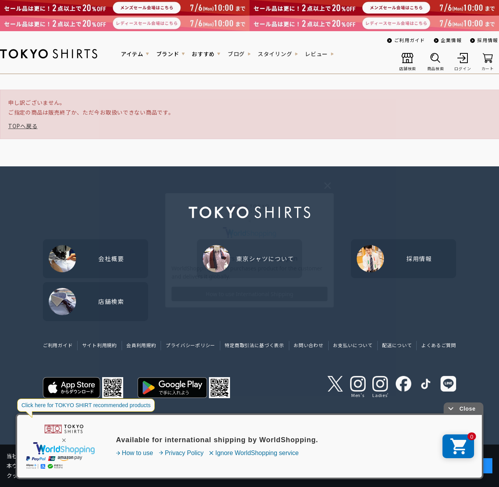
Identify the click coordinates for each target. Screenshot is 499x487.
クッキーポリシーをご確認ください (327, 475)
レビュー (316, 54)
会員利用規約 (141, 345)
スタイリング (275, 54)
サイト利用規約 (99, 345)
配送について (397, 345)
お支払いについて (353, 345)
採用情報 (487, 40)
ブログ (236, 54)
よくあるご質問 (438, 345)
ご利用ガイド (409, 40)
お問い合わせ (308, 345)
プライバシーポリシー (190, 345)
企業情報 (451, 40)
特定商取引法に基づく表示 (254, 345)
